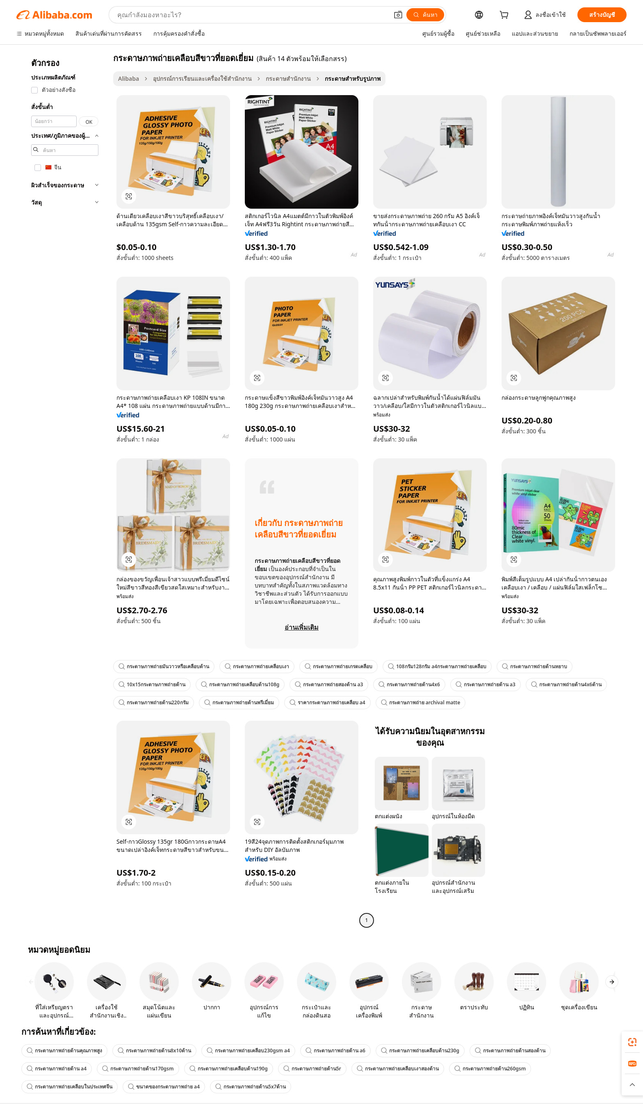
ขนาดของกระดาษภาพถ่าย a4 (164, 1086)
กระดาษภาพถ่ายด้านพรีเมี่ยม (239, 702)
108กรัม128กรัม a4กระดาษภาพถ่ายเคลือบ (437, 666)
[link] (632, 1042)
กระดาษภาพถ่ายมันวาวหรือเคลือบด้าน (164, 666)
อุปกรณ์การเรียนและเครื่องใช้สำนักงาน (202, 78)
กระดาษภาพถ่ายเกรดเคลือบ (338, 666)
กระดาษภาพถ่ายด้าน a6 (335, 1050)
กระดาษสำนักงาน (288, 78)
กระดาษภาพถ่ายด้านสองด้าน (510, 1050)
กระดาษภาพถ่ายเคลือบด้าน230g (420, 1050)
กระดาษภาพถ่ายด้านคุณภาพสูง (64, 1050)
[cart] (505, 15)
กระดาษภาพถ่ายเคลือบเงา (257, 666)
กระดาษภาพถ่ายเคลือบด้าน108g (240, 684)
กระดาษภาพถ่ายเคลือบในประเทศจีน (69, 1086)
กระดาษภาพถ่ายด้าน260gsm (490, 1068)
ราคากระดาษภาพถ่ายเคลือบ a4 (327, 702)
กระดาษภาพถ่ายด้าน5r (312, 1068)
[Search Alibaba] (252, 14)
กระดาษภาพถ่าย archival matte (421, 702)
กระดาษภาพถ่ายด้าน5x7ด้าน (250, 1086)
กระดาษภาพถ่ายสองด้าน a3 (329, 684)
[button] (398, 14)
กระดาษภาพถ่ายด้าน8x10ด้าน (154, 1050)
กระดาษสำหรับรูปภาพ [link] (353, 78)
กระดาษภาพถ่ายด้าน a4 (57, 1068)
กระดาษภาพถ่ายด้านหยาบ (534, 666)
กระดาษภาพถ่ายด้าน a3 (485, 684)
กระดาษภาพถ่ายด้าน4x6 (409, 684)
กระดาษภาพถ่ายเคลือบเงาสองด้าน (398, 1068)
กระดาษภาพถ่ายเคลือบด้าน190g (228, 1068)
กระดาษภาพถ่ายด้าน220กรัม (154, 702)
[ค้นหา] (425, 14)
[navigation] (62, 490)
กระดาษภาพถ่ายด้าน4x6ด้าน (566, 684)
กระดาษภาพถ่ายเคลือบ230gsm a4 (248, 1050)
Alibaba (128, 78)
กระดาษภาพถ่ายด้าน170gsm (138, 1068)
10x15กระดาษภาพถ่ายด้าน (152, 684)
